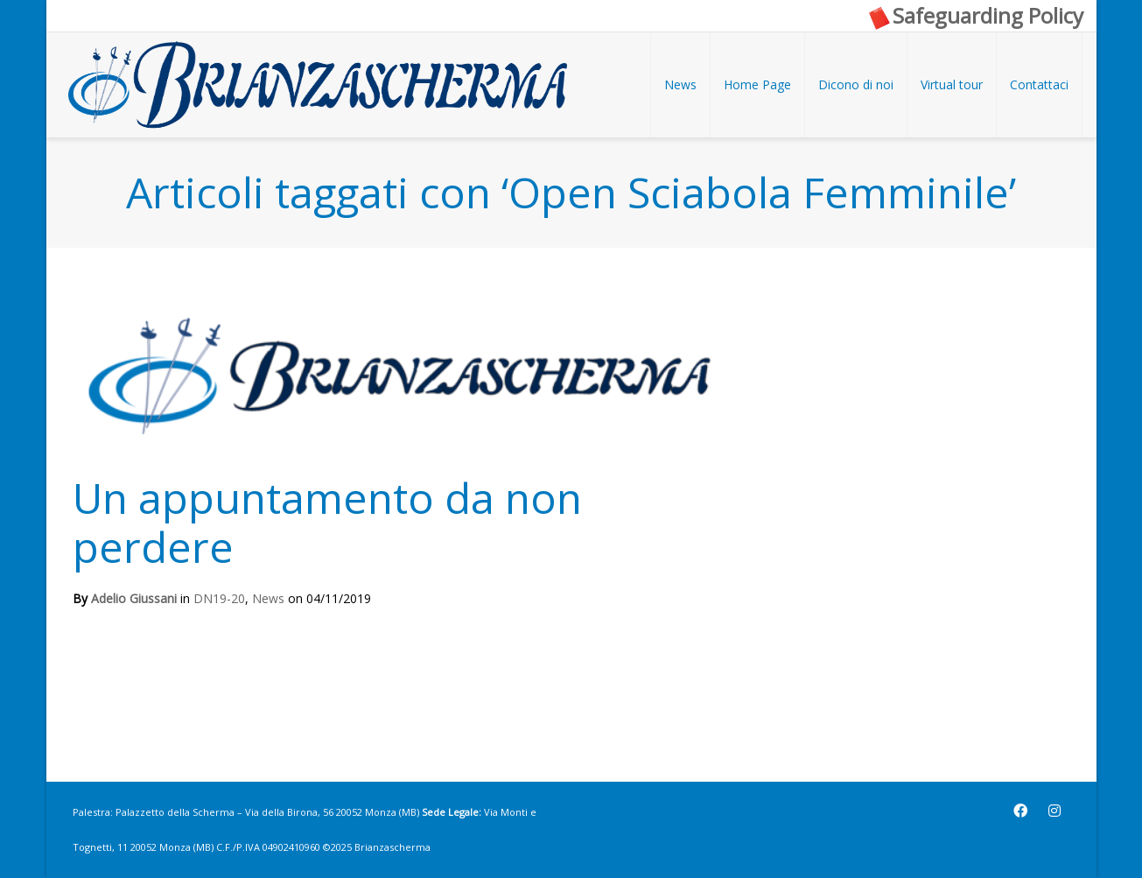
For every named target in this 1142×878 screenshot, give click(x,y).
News (268, 598)
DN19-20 (219, 598)
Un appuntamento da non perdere (327, 522)
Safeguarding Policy (974, 15)
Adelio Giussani (134, 598)
